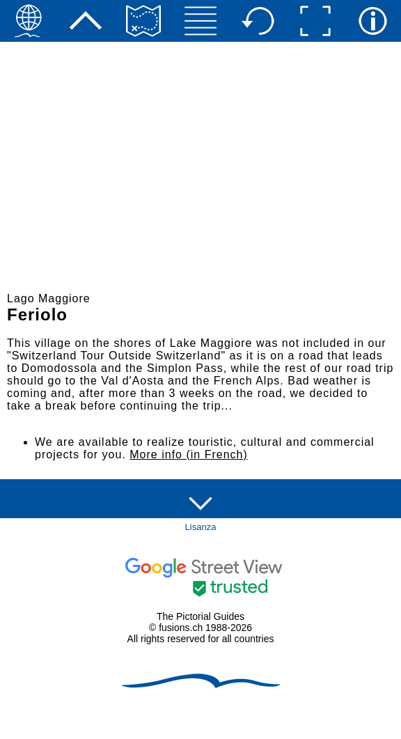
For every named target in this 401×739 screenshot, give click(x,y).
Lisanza (201, 527)
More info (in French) (188, 454)
